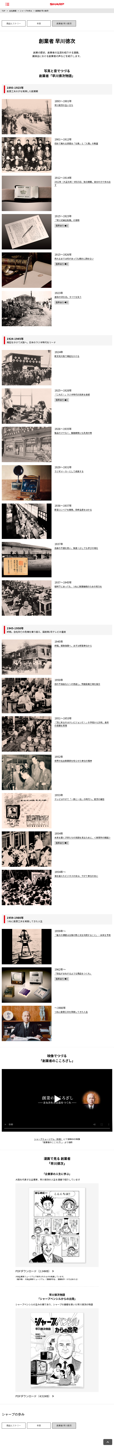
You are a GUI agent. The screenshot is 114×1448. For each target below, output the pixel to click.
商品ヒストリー (13, 23)
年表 (39, 23)
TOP (3, 10)
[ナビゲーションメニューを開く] (7, 4)
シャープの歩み (26, 10)
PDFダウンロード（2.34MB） (34, 1271)
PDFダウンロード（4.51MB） (34, 1396)
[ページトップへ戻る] (107, 1442)
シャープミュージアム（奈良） (48, 1139)
